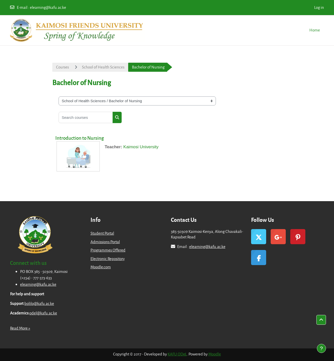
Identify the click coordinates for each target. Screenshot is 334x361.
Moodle (214, 354)
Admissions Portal (105, 241)
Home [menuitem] (314, 30)
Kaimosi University (141, 147)
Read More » (20, 328)
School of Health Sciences (103, 67)
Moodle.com (100, 267)
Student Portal (102, 233)
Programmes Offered (107, 250)
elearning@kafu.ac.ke (48, 7)
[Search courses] (86, 117)
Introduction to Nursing (79, 137)
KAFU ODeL (177, 354)
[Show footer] (321, 348)
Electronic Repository (107, 258)
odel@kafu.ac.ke (43, 313)
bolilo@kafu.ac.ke (39, 303)
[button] (321, 320)
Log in (319, 7)
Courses (62, 67)
